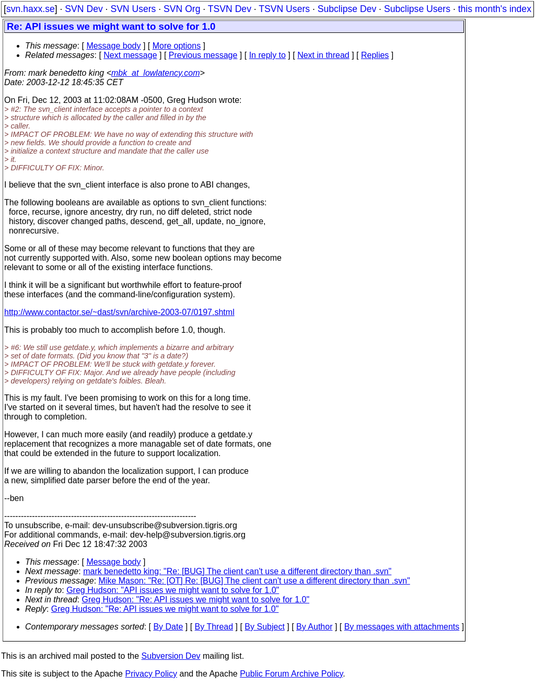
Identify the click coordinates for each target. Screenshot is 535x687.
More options (177, 45)
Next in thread (323, 55)
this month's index (494, 9)
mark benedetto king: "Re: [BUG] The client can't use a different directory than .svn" (237, 571)
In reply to (267, 55)
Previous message (203, 55)
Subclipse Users (417, 9)
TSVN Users (284, 9)
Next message (130, 55)
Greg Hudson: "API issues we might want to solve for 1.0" (172, 590)
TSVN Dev (229, 9)
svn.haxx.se (30, 9)
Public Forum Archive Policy (291, 673)
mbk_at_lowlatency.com (155, 72)
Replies (375, 55)
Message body (113, 45)
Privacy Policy (151, 673)
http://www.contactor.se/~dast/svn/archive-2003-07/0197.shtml (119, 312)
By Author (314, 626)
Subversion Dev (171, 655)
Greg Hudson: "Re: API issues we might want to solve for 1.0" (196, 599)
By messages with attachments (402, 626)
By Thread (214, 626)
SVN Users (133, 9)
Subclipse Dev (347, 9)
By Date (168, 626)
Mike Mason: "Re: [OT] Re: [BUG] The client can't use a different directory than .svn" (254, 580)
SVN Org (182, 9)
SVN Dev (83, 9)
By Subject (264, 626)
